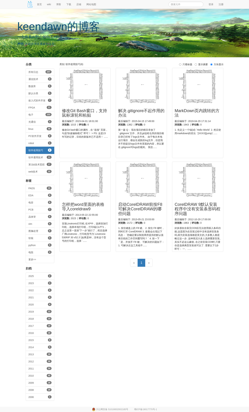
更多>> (32, 259)
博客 (58, 4)
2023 (40, 283)
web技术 (40, 171)
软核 (40, 237)
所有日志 (40, 71)
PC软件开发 (40, 135)
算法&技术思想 (40, 164)
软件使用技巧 (40, 150)
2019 (40, 311)
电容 (40, 202)
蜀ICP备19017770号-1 (145, 409)
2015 (40, 340)
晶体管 (40, 216)
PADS (40, 188)
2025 (40, 276)
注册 (221, 4)
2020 (40, 304)
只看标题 (185, 64)
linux (40, 128)
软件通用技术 (40, 157)
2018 (40, 318)
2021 (40, 297)
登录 (211, 4)
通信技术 (40, 79)
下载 (68, 4)
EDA (40, 195)
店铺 (78, 4)
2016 (40, 332)
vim (40, 223)
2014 (40, 347)
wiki (49, 4)
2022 (40, 290)
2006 (40, 396)
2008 (40, 389)
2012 (40, 361)
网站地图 (91, 4)
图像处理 (40, 230)
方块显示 (216, 64)
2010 (40, 375)
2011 (40, 368)
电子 (40, 114)
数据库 (40, 86)
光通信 (40, 121)
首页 (39, 4)
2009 (40, 382)
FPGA (40, 107)
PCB (40, 209)
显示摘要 (201, 64)
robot (40, 143)
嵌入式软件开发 (40, 100)
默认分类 (40, 93)
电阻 (40, 252)
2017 (40, 325)
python (40, 245)
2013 (40, 354)
